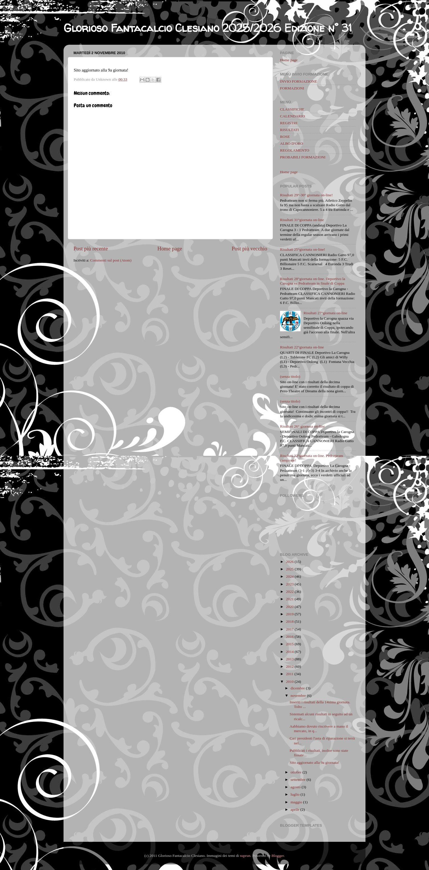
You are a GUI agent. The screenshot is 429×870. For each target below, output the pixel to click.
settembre (298, 779)
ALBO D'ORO (291, 143)
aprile (295, 809)
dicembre (298, 688)
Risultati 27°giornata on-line (325, 313)
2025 (290, 569)
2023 (290, 584)
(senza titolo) (290, 376)
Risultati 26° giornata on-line (302, 426)
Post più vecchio (249, 249)
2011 (290, 674)
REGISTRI (288, 123)
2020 (290, 606)
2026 (290, 561)
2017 (290, 629)
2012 (290, 666)
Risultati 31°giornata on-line (302, 220)
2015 (290, 644)
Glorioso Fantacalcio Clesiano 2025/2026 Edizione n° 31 (208, 28)
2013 (290, 659)
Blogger (277, 855)
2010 (290, 681)
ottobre (296, 772)
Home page (170, 249)
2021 (290, 599)
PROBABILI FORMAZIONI (302, 157)
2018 (290, 621)
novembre (298, 695)
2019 (290, 614)
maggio (296, 802)
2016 (290, 636)
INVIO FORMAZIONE (298, 81)
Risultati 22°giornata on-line (302, 347)
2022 (290, 591)
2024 (290, 576)
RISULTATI (289, 130)
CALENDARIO (292, 116)
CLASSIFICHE (292, 109)
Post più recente (90, 249)
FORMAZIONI (292, 88)
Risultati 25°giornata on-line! (302, 249)
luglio (295, 794)
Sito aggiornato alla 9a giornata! (314, 762)
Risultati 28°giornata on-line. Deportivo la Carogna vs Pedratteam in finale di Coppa (312, 281)
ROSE (285, 136)
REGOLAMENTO (294, 150)
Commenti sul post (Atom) (110, 260)
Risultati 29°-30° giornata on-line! (306, 195)
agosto (296, 787)
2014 (290, 652)
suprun (245, 855)
